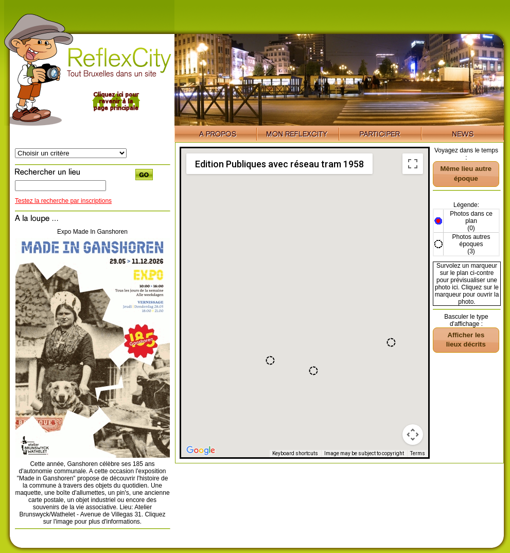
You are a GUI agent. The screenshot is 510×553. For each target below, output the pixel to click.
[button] (391, 342)
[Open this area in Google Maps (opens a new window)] (201, 450)
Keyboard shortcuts (295, 453)
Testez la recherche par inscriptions (63, 200)
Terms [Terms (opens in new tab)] (417, 453)
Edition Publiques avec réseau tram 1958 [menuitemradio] (279, 164)
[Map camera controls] (412, 434)
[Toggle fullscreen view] (412, 163)
